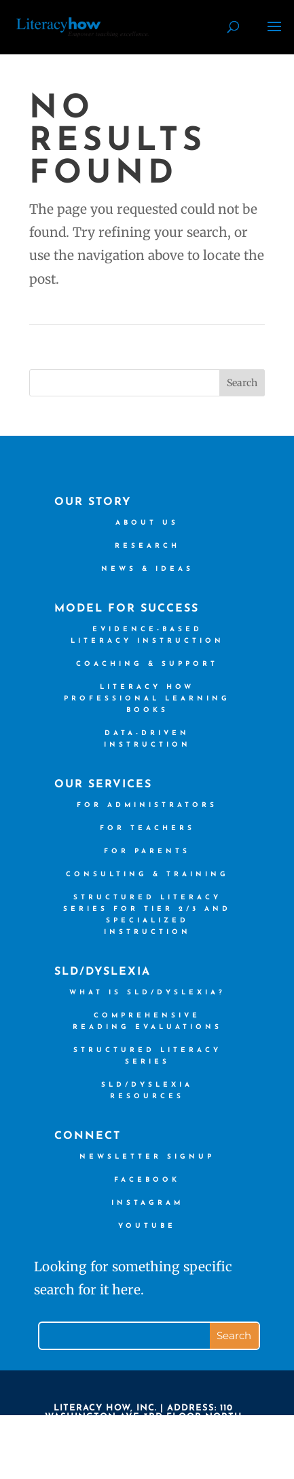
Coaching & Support (147, 664)
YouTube (147, 1226)
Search (242, 383)
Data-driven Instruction (147, 739)
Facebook (147, 1180)
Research (147, 546)
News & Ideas (147, 569)
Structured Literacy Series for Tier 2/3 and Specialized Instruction (147, 915)
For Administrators (147, 805)
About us (147, 523)
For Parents (147, 851)
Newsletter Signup (147, 1157)
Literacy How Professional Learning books (147, 699)
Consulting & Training (147, 874)
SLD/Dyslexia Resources (147, 1090)
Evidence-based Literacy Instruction (147, 635)
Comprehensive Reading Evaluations (147, 1021)
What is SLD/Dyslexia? (147, 992)
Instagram (147, 1203)
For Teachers (147, 828)
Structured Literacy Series (147, 1056)
